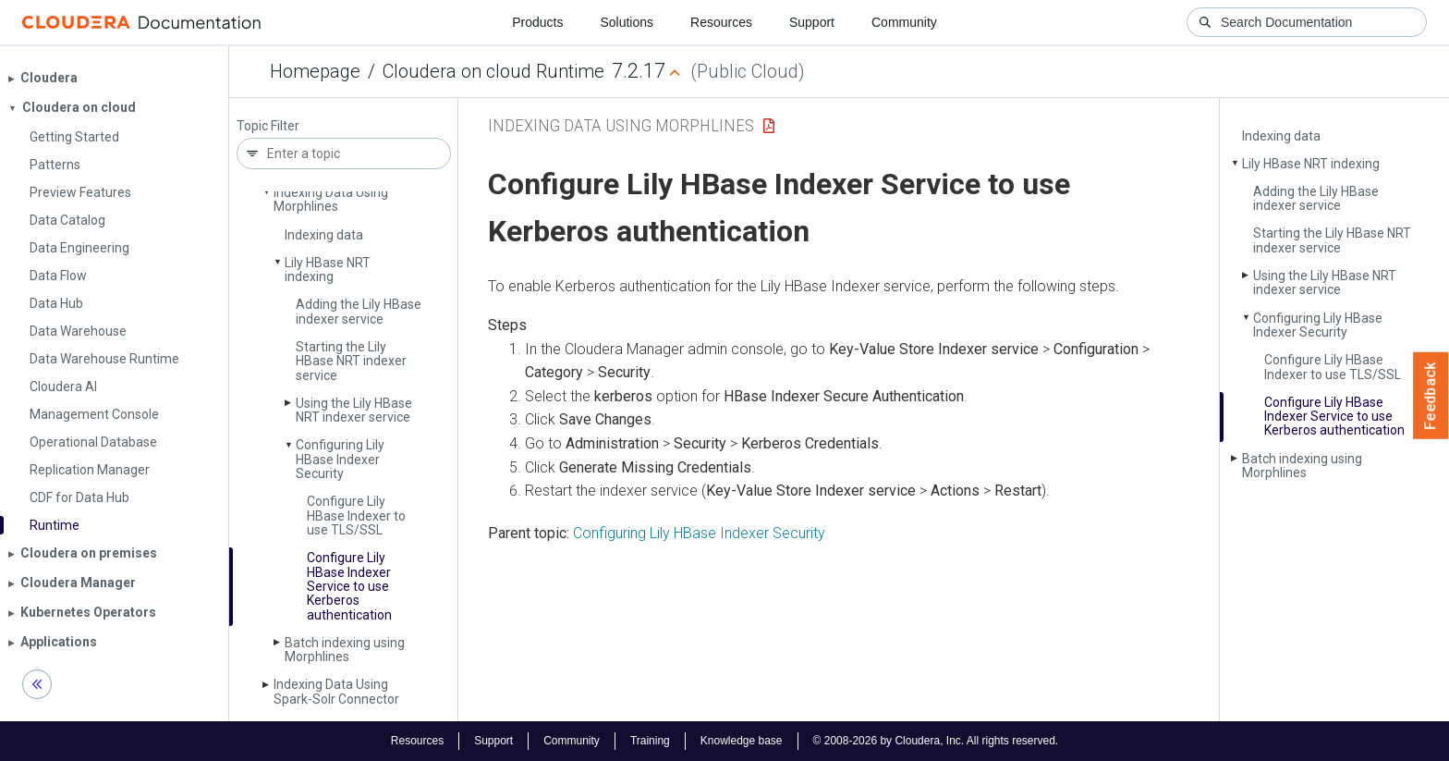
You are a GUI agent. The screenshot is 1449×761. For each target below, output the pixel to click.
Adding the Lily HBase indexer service (358, 311)
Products (537, 22)
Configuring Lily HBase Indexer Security (340, 459)
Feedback (1431, 396)
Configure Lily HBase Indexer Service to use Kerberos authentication (349, 586)
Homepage (315, 71)
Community (904, 22)
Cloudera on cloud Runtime (493, 71)
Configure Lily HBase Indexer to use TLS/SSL (356, 515)
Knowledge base (741, 740)
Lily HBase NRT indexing (328, 269)
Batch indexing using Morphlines (345, 649)
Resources (721, 22)
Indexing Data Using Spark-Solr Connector (336, 691)
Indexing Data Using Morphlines (331, 199)
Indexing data (324, 234)
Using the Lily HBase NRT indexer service (354, 410)
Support (811, 22)
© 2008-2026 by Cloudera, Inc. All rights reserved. (936, 740)
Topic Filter (268, 126)
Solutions (626, 22)
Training (650, 740)
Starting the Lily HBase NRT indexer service (351, 361)
